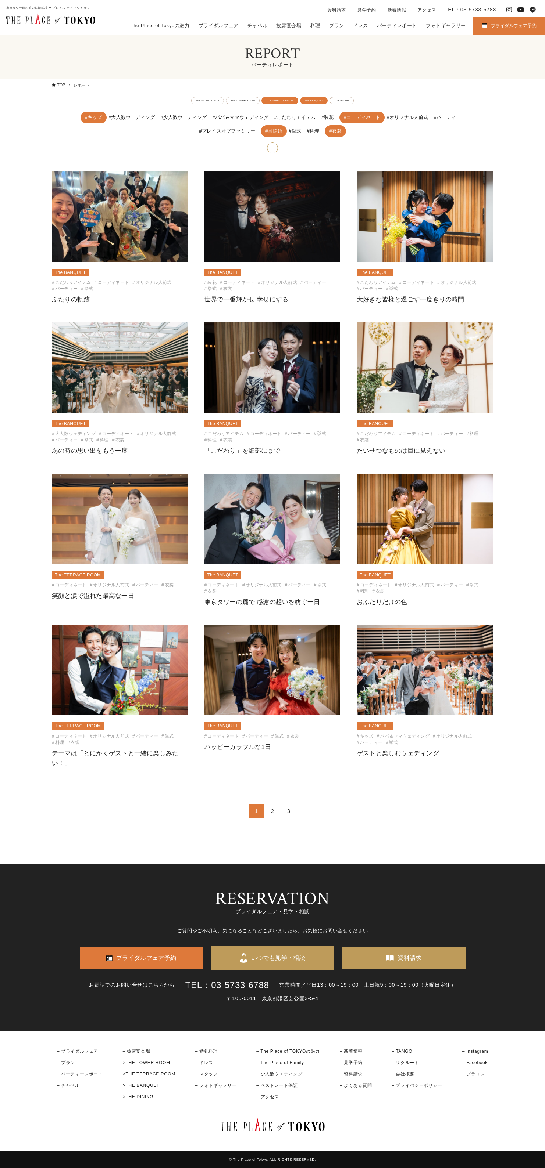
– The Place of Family (280, 1062)
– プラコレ (473, 1074)
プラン (336, 25)
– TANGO (402, 1051)
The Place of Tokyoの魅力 (160, 25)
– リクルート (405, 1062)
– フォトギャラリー (215, 1085)
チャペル (257, 25)
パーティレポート (397, 25)
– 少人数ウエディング (279, 1074)
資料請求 (336, 9)
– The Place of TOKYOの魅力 (288, 1051)
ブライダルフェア (219, 25)
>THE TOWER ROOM (146, 1062)
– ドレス (204, 1062)
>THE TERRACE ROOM (149, 1074)
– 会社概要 (403, 1074)
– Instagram (475, 1051)
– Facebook (475, 1062)
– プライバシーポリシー (417, 1085)
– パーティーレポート (80, 1074)
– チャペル (68, 1085)
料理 (315, 25)
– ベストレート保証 (277, 1085)
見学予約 (366, 9)
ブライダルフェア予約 (514, 25)
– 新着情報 (351, 1051)
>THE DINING (138, 1096)
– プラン (66, 1062)
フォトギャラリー (446, 25)
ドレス (360, 25)
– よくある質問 (356, 1085)
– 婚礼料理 (206, 1051)
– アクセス (267, 1096)
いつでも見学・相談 (278, 958)
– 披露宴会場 (136, 1051)
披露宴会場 (288, 25)
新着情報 (397, 9)
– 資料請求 (351, 1074)
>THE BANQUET (141, 1085)
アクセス (426, 9)
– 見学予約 (351, 1062)
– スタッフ (206, 1074)
